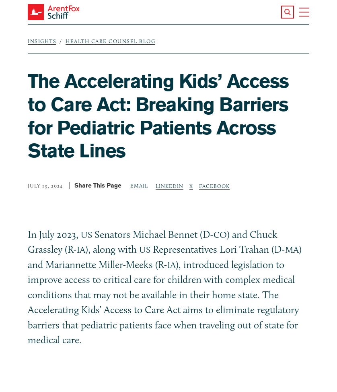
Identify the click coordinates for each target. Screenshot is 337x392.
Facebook (214, 186)
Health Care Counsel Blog (110, 41)
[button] (287, 12)
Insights (42, 41)
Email (139, 185)
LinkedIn (169, 186)
